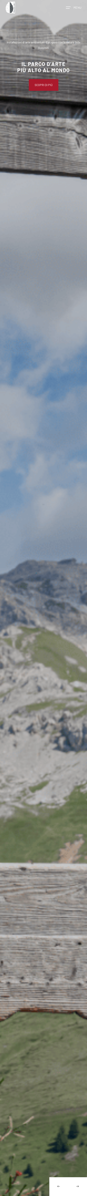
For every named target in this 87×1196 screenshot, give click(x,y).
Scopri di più (44, 85)
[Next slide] (77, 1186)
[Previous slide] (58, 1186)
